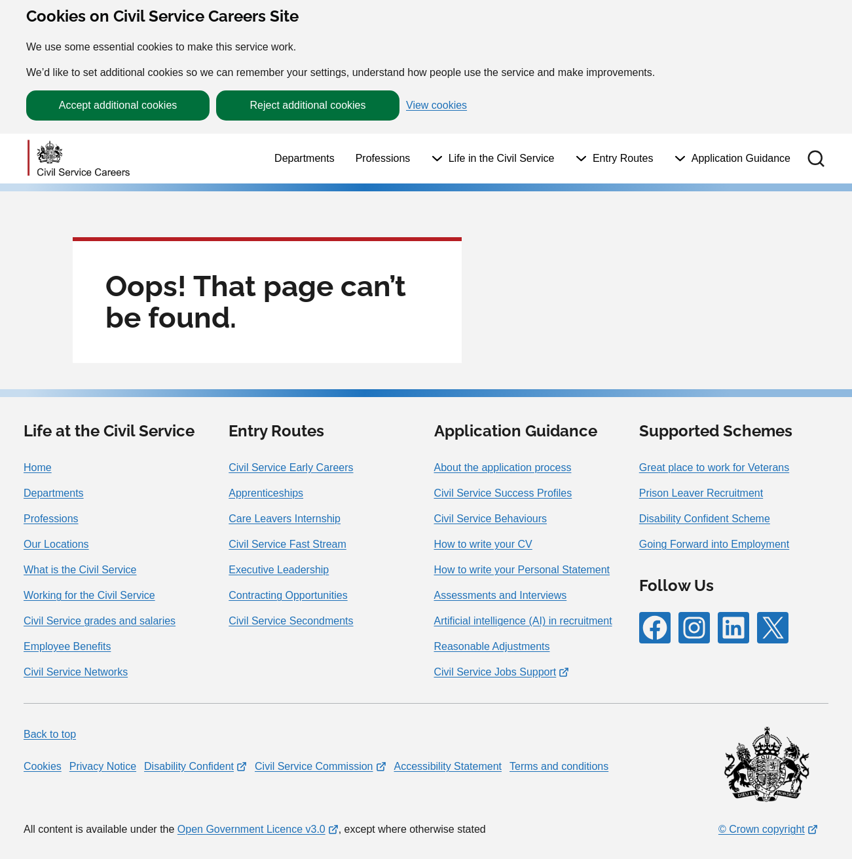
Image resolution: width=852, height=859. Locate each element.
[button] (816, 158)
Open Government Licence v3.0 (251, 829)
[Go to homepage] (78, 159)
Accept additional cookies (118, 105)
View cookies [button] (436, 105)
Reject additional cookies (308, 105)
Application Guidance (741, 158)
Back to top (50, 734)
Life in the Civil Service (502, 158)
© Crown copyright (761, 829)
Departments (304, 158)
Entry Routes (623, 158)
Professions (383, 158)
